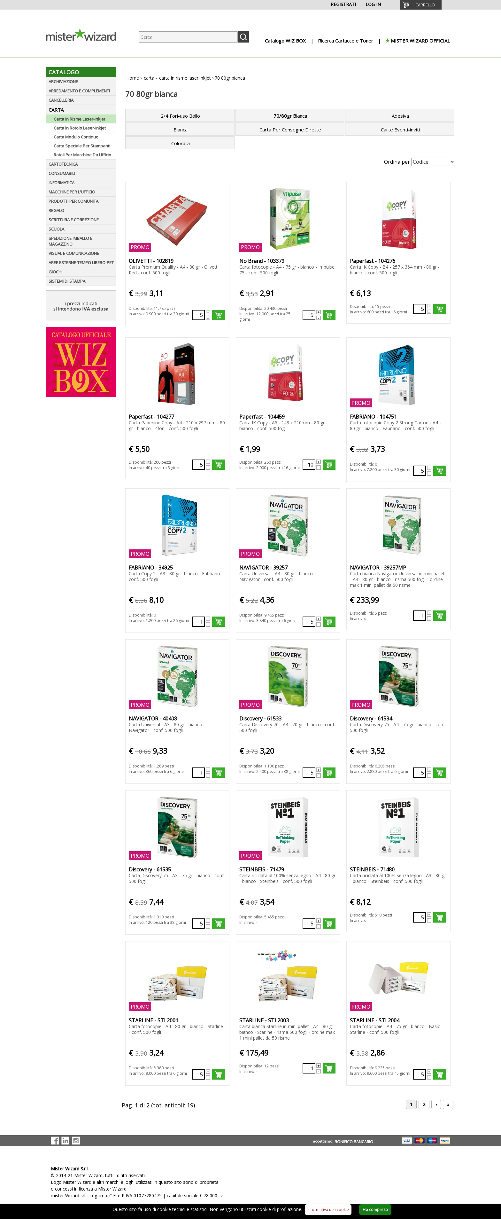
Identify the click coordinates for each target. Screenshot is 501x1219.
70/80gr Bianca (290, 116)
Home (132, 78)
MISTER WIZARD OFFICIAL (420, 40)
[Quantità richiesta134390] (419, 772)
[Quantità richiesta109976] (198, 622)
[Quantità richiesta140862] (198, 1074)
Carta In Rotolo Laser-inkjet (80, 128)
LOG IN (373, 4)
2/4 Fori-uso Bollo (180, 116)
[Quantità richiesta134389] (309, 772)
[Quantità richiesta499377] (419, 471)
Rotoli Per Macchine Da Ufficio (82, 155)
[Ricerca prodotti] (188, 37)
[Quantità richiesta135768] (419, 917)
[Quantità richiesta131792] (309, 622)
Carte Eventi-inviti (400, 129)
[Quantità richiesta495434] (419, 309)
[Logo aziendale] (86, 51)
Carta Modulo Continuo (76, 137)
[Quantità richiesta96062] (419, 1074)
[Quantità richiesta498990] (198, 465)
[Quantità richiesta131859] (198, 772)
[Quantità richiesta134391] (198, 923)
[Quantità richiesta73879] (419, 615)
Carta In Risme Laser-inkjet (79, 119)
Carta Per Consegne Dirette (290, 129)
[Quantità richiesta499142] (309, 465)
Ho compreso (375, 1209)
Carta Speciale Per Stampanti (82, 146)
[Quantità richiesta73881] (309, 1068)
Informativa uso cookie (328, 1209)
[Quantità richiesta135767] (309, 923)
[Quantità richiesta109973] (198, 315)
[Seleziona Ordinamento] (433, 162)
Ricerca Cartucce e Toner (345, 40)
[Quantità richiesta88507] (309, 315)
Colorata (180, 143)
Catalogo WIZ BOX (285, 40)
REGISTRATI (343, 4)
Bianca (180, 129)
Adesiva (400, 116)
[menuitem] (421, 5)
